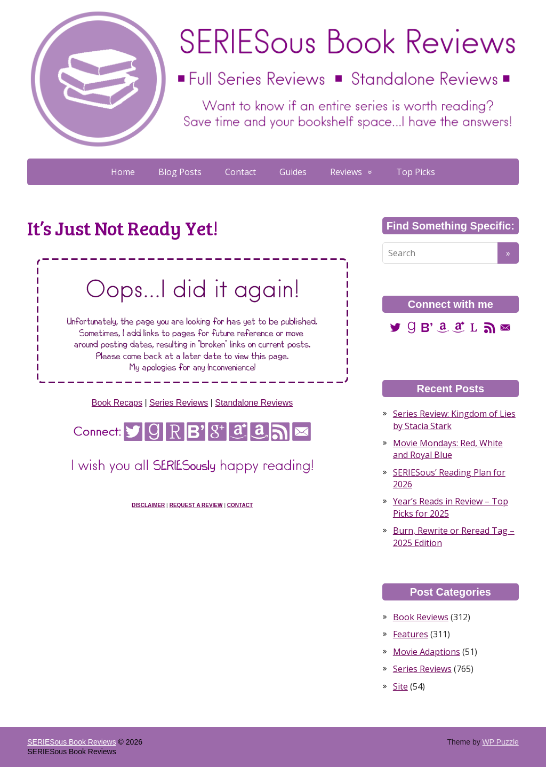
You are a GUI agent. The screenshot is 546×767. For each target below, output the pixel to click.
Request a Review (196, 505)
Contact (240, 172)
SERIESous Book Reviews (71, 742)
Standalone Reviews (254, 402)
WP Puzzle (501, 742)
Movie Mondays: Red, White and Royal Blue (448, 449)
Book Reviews (420, 617)
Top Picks (415, 172)
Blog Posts (180, 172)
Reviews (346, 172)
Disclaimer (148, 505)
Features (410, 634)
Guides (293, 172)
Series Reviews (178, 402)
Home (123, 172)
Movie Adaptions (426, 652)
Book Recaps (117, 402)
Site (400, 686)
